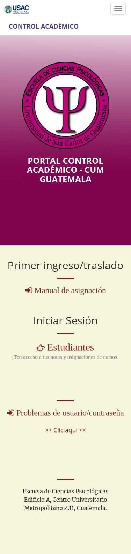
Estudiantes (70, 347)
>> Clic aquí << (65, 429)
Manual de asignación (70, 290)
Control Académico (44, 26)
